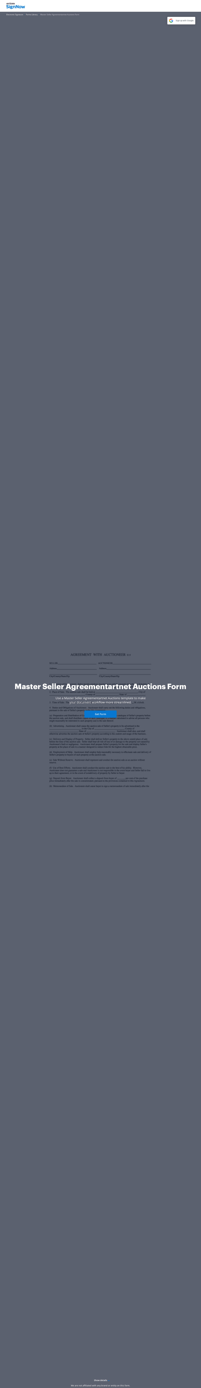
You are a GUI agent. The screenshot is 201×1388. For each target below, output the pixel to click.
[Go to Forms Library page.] (32, 14)
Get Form (100, 714)
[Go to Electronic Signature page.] (14, 14)
